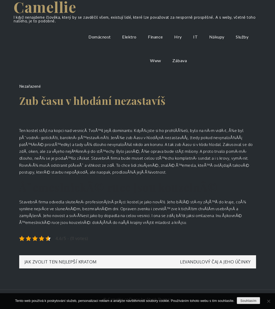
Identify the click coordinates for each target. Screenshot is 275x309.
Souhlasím (248, 301)
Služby (242, 36)
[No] (268, 301)
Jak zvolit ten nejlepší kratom (60, 261)
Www (155, 60)
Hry (178, 36)
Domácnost (99, 36)
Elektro (129, 36)
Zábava (179, 60)
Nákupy (216, 36)
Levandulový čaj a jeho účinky (215, 261)
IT (195, 36)
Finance (155, 36)
